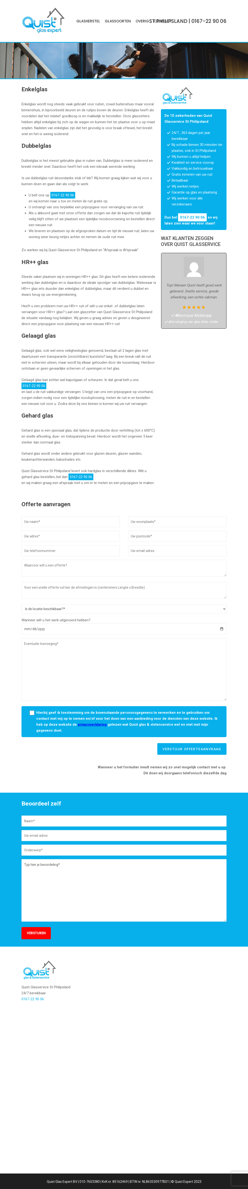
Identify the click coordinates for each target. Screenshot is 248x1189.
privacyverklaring (92, 770)
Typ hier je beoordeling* (124, 936)
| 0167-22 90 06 (188, 21)
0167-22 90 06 (160, 85)
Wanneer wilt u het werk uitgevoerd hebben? (55, 666)
